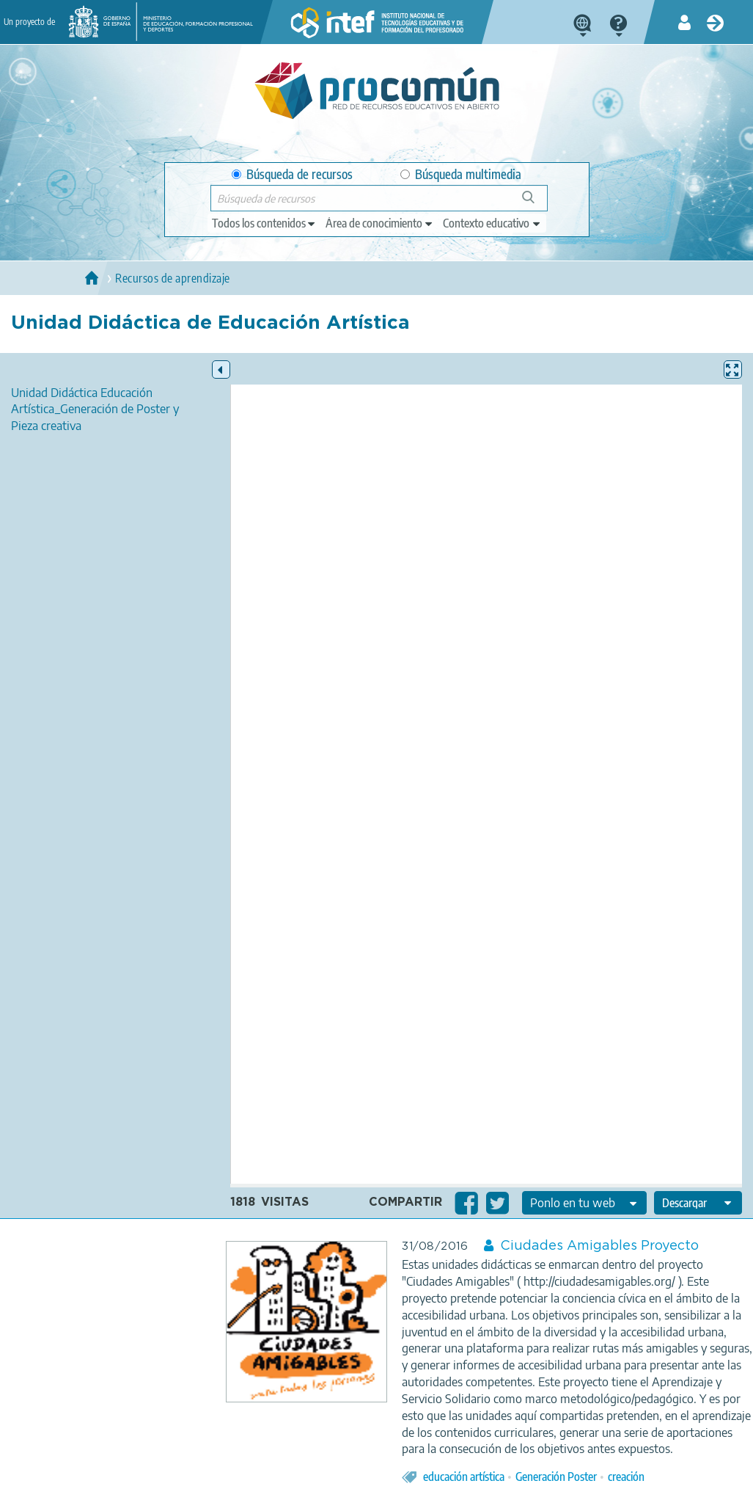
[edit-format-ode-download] (698, 1203)
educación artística (463, 1476)
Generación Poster (556, 1476)
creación (626, 1476)
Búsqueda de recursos (292, 174)
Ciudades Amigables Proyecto (599, 1246)
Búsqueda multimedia (460, 174)
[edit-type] (264, 223)
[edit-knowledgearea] (379, 223)
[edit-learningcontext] (492, 223)
